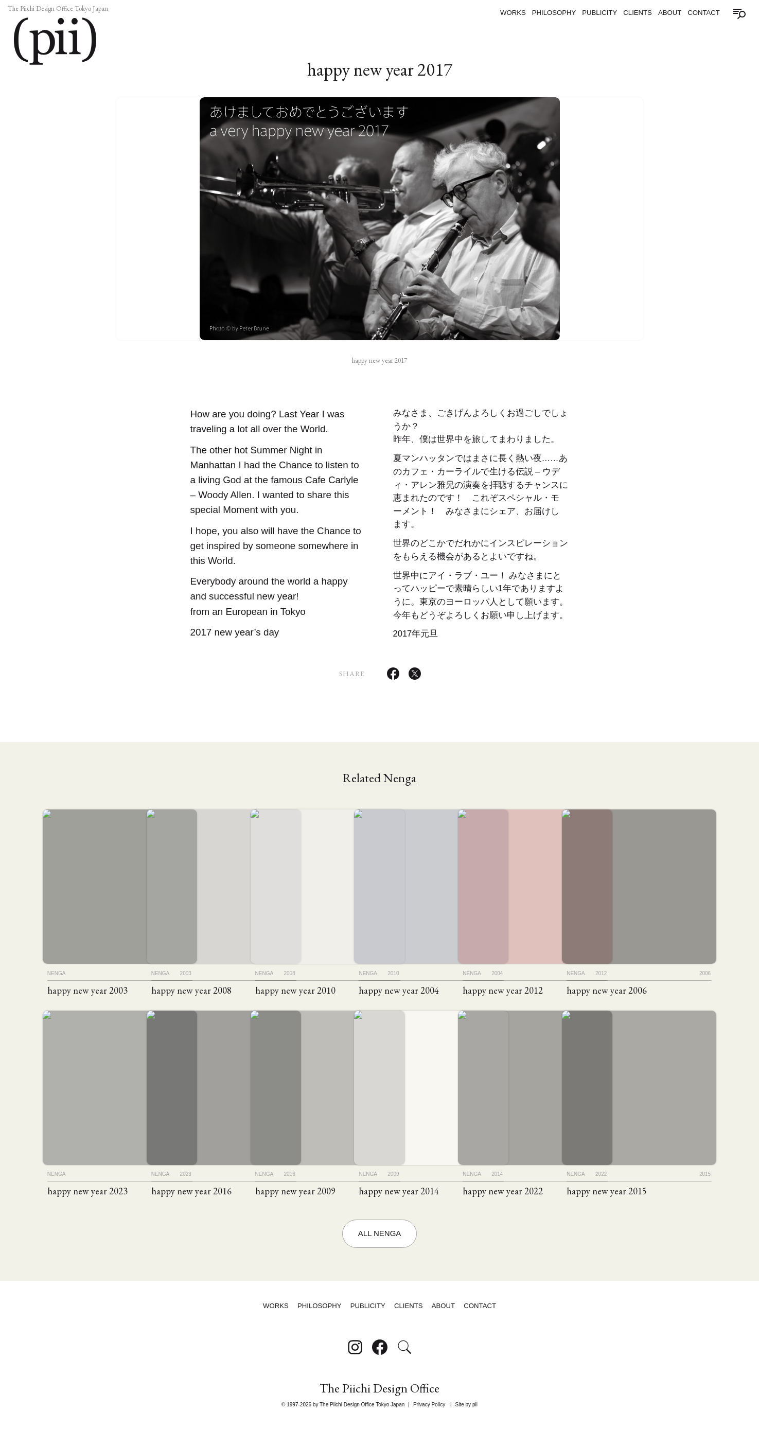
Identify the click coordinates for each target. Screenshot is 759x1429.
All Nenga (379, 1239)
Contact (703, 12)
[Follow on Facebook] (379, 1349)
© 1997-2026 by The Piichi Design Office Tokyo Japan (342, 1405)
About (669, 12)
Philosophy (554, 12)
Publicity (599, 12)
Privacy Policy (429, 1405)
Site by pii (466, 1405)
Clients (637, 12)
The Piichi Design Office (379, 1391)
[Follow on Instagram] (355, 1349)
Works (513, 12)
